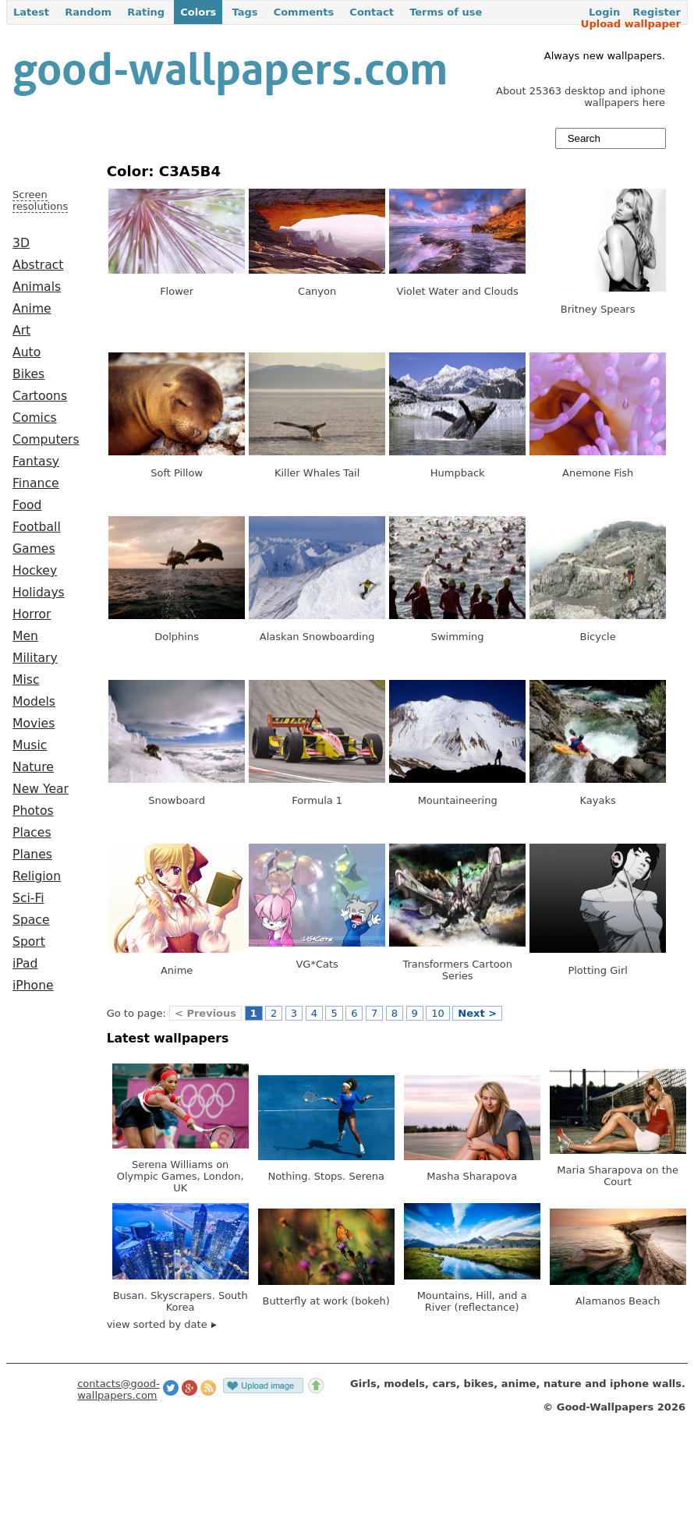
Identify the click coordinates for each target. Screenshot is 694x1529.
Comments (304, 12)
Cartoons (39, 396)
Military (35, 658)
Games (33, 549)
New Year (40, 789)
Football (36, 527)
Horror (31, 614)
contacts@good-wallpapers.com (118, 1389)
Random (88, 12)
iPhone (33, 986)
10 (437, 1013)
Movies (33, 724)
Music (29, 745)
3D (21, 243)
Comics (34, 418)
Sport (28, 942)
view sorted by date (162, 1324)
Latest (31, 12)
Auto (26, 352)
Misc (26, 680)
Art (21, 331)
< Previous (205, 1013)
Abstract (37, 265)
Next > (477, 1013)
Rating (146, 12)
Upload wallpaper (631, 24)
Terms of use (445, 12)
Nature (33, 767)
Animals (36, 287)
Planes (32, 855)
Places (31, 833)
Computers (46, 440)
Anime (31, 309)
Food (26, 505)
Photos (33, 811)
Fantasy (35, 462)
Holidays (38, 593)
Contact (371, 12)
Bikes (28, 374)
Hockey (34, 571)
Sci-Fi (28, 898)
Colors (198, 12)
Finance (35, 483)
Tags (244, 12)
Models (33, 702)
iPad (25, 964)
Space (31, 920)
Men (25, 636)
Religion (36, 876)
